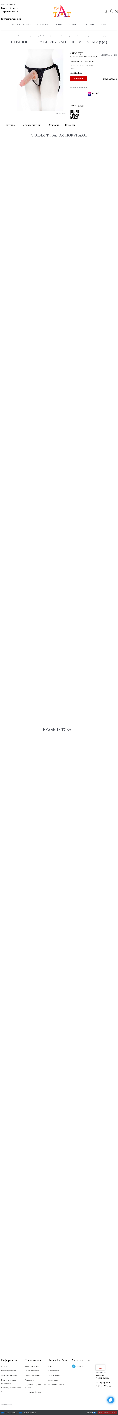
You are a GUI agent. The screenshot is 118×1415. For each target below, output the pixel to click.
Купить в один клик (110, 78)
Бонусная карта (101, 1373)
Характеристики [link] (32, 125)
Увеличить (63, 113)
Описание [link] (10, 125)
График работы (102, 1378)
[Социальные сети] (110, 1400)
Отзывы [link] (70, 125)
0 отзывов (89, 65)
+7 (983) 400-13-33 (103, 1385)
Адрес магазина (102, 1375)
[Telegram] (74, 1366)
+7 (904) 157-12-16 (103, 1382)
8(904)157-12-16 (10, 8)
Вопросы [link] (53, 125)
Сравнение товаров (29, 1412)
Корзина (90, 1412)
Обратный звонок (10, 11)
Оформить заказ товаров (107, 1412)
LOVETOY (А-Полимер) (87, 61)
